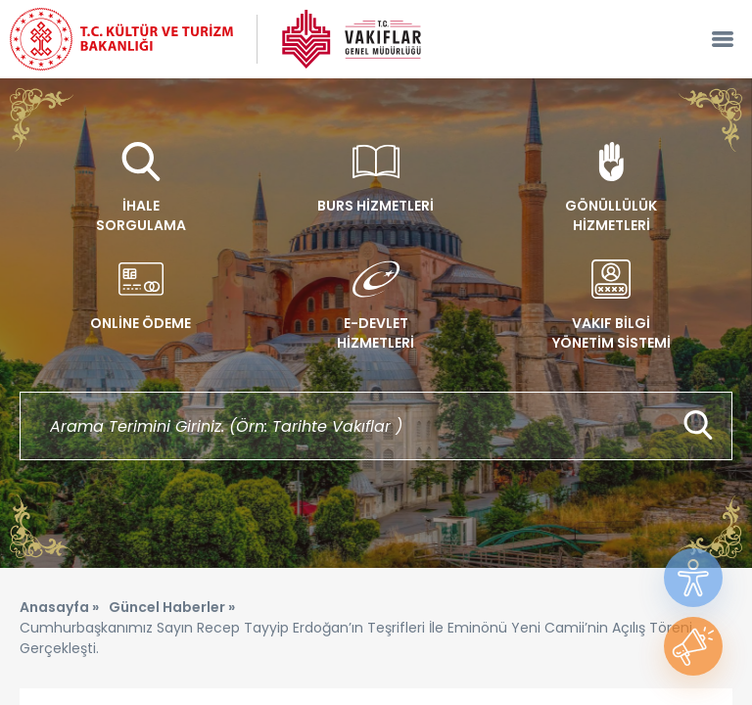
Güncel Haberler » (172, 607)
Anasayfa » (59, 607)
